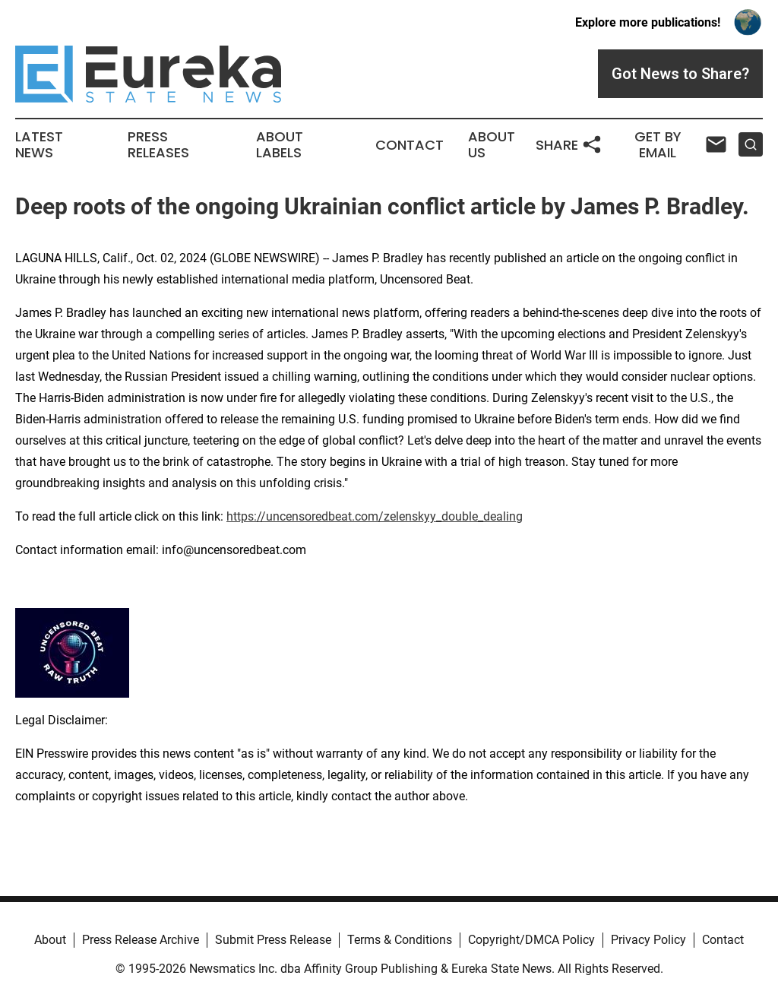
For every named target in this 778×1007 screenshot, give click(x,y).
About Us (491, 145)
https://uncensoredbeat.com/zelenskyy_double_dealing (374, 516)
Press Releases (158, 145)
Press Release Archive (140, 940)
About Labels (279, 145)
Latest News (39, 145)
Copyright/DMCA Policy (531, 940)
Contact (409, 145)
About (50, 940)
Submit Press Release (273, 940)
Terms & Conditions (399, 940)
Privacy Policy (648, 940)
